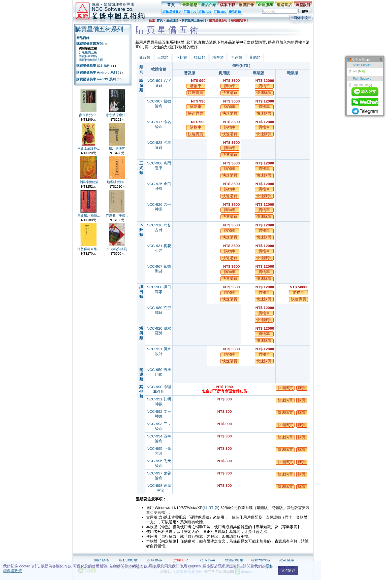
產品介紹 (208, 5)
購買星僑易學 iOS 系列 (93, 65)
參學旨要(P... (88, 115)
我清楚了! (288, 570)
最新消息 (189, 5)
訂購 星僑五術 (172, 12)
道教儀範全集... (88, 249)
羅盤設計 (303, 5)
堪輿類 (218, 57)
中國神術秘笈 (89, 182)
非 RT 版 (211, 507)
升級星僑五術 (88, 52)
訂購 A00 (205, 12)
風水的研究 (117, 148)
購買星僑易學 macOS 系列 (96, 79)
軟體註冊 (246, 5)
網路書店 (284, 5)
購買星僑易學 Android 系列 (96, 72)
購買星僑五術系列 (194, 20)
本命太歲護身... (88, 148)
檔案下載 (227, 5)
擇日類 (199, 57)
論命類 (144, 57)
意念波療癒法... (117, 115)
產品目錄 (235, 12)
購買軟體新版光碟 (91, 60)
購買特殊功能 (88, 56)
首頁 (171, 5)
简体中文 (300, 18)
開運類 (236, 57)
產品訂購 (172, 20)
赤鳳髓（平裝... (117, 215)
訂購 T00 (190, 12)
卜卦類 (181, 57)
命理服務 (265, 5)
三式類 (163, 57)
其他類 (255, 57)
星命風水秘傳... (88, 215)
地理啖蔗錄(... (117, 182)
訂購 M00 (220, 12)
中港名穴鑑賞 (117, 249)
